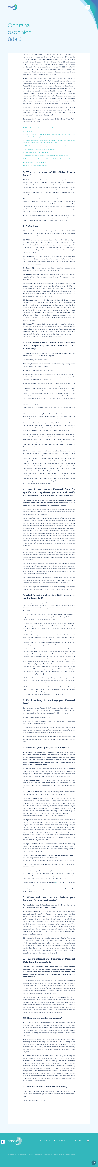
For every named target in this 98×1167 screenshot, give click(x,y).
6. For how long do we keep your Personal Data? (39, 149)
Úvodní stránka (42, 1141)
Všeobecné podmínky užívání (25, 1154)
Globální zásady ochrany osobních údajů (64, 1154)
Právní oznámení (12, 1154)
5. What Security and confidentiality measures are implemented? (44, 146)
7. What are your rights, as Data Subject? (36, 152)
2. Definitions (27, 131)
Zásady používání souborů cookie (43, 1154)
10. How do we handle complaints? (34, 162)
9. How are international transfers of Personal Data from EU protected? (46, 159)
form (56, 882)
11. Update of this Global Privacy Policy (36, 165)
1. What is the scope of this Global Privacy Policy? (39, 128)
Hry (52, 1141)
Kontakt (75, 1141)
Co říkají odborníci (62, 1141)
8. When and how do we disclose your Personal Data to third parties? (46, 156)
